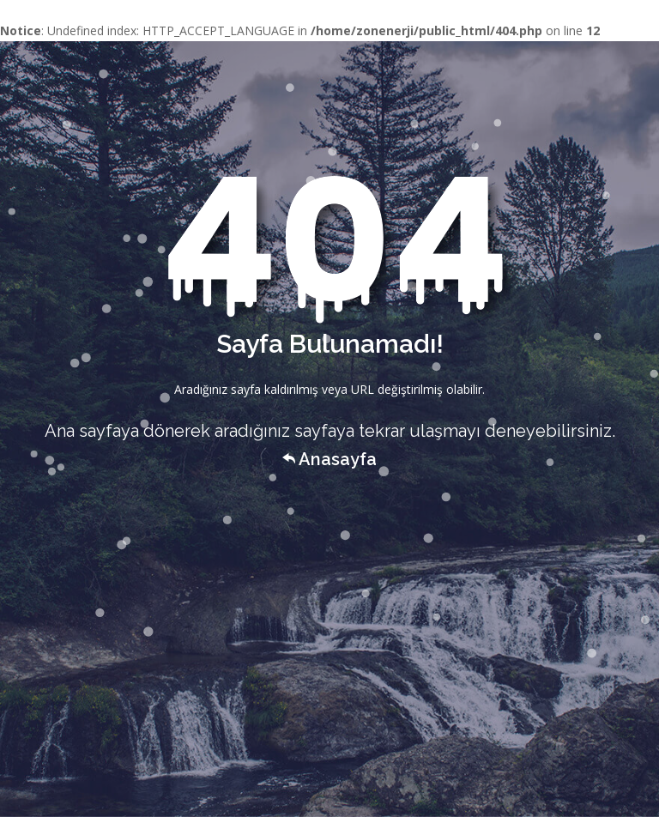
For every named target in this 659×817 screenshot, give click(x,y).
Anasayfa (329, 459)
